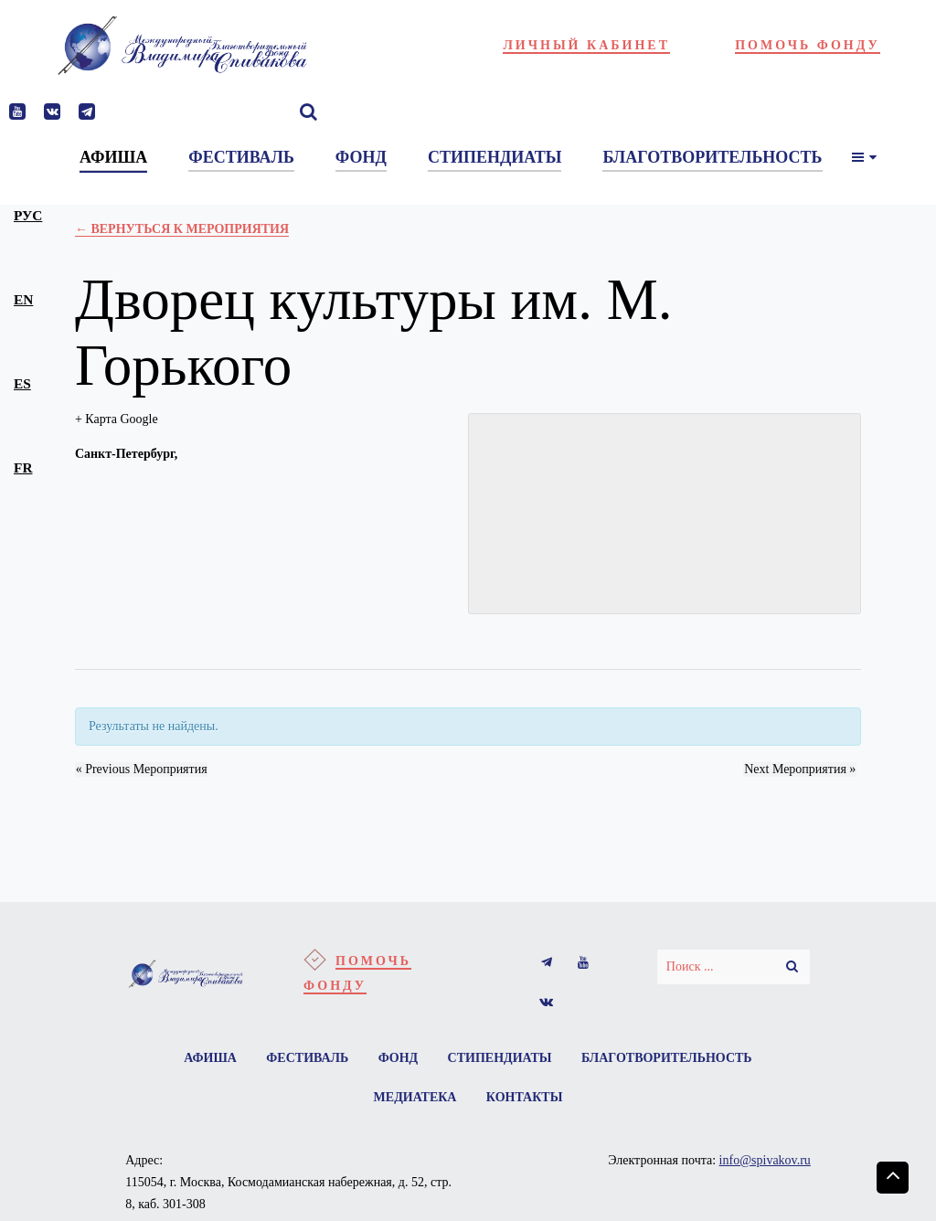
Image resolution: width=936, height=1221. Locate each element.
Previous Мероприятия (141, 769)
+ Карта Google (116, 419)
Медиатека (414, 1098)
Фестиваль (306, 1058)
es (22, 383)
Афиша (208, 1058)
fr (23, 467)
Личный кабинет (586, 45)
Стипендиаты (501, 1058)
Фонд (398, 1058)
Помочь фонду (807, 45)
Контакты (524, 1098)
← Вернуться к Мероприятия (182, 229)
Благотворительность (668, 1058)
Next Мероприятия (800, 769)
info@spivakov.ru (765, 1161)
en (23, 299)
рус (28, 215)
